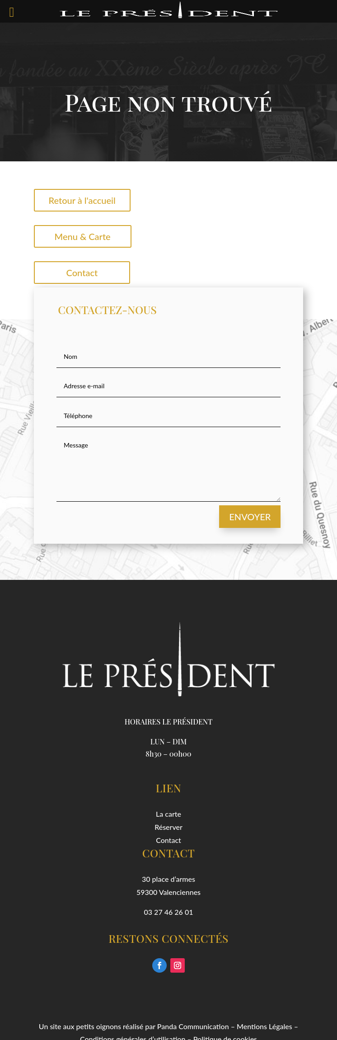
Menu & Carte (83, 236)
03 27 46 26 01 (168, 912)
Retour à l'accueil (82, 200)
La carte (168, 813)
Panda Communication (193, 1026)
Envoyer (250, 516)
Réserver (168, 827)
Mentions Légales (264, 1026)
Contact (82, 272)
